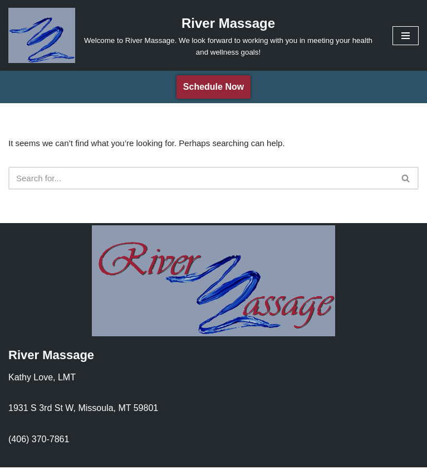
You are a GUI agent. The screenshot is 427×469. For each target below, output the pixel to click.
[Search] (201, 179)
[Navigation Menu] (405, 35)
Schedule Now (213, 86)
